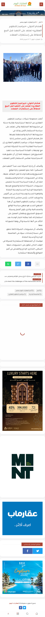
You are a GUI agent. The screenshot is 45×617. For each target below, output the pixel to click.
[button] (28, 264)
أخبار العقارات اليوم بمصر (28, 22)
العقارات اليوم (14, 603)
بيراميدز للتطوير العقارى (17, 294)
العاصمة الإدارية (35, 294)
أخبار (40, 22)
